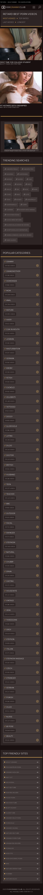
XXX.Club (13, 7)
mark (8, 184)
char (8, 194)
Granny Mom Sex (21, 772)
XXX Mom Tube (21, 802)
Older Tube (21, 813)
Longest (21, 22)
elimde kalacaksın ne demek (17, 225)
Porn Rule (21, 823)
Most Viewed (9, 18)
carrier (9, 209)
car (29, 179)
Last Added (8, 22)
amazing (9, 174)
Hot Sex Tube (21, 787)
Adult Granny (12, 2)
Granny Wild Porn (21, 818)
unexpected (27, 169)
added (8, 179)
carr (24, 204)
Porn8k (21, 873)
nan (17, 194)
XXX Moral (21, 782)
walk (8, 189)
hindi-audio (10, 240)
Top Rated (24, 18)
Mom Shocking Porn (21, 858)
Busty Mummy (21, 808)
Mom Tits (21, 853)
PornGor (21, 848)
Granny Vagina (21, 828)
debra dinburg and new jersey (18, 235)
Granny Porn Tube (21, 838)
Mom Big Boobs (21, 792)
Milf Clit (21, 777)
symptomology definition (16, 230)
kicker (17, 199)
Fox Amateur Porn (24, 2)
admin (18, 184)
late (26, 194)
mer (28, 184)
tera (7, 199)
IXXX (21, 863)
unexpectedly (11, 169)
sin (17, 189)
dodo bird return (13, 220)
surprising (22, 174)
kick (25, 189)
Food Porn (21, 797)
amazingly (30, 199)
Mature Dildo (21, 879)
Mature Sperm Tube (21, 868)
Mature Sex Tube (21, 833)
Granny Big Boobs (21, 843)
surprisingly (11, 204)
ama (34, 189)
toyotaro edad (12, 214)
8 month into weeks (26, 209)
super (19, 179)
